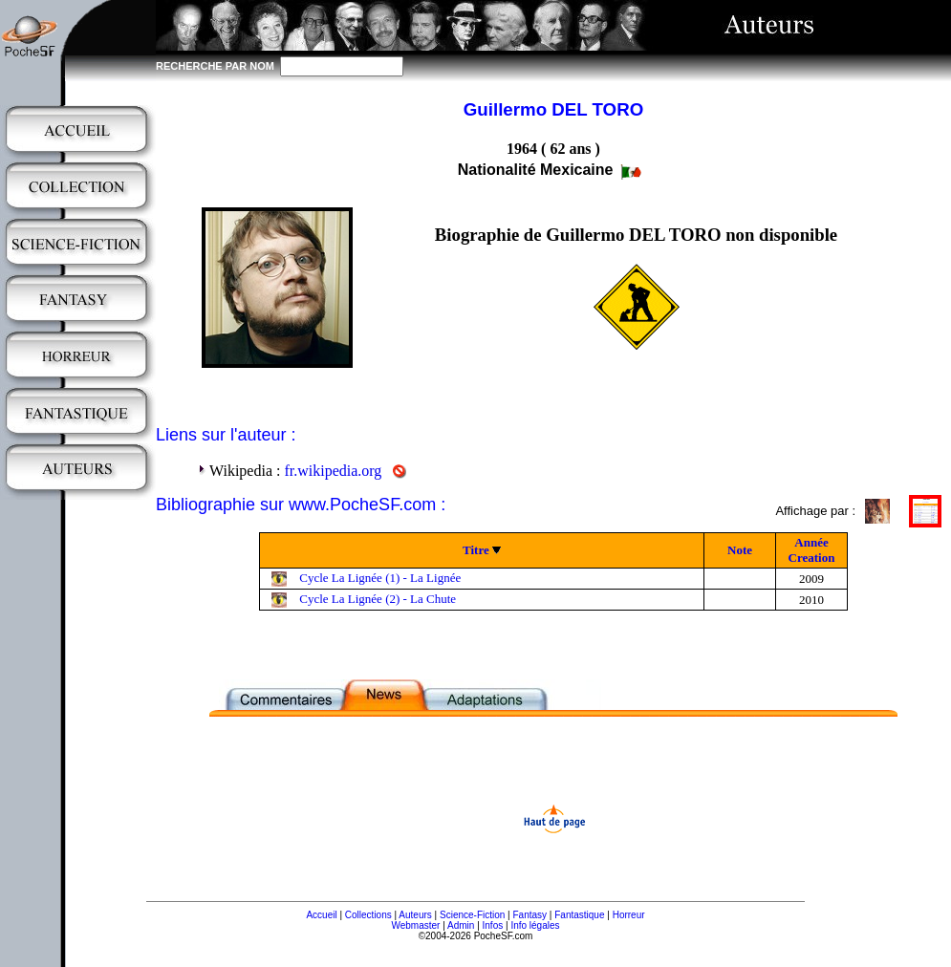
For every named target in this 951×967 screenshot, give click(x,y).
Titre (476, 550)
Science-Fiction (472, 915)
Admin (460, 925)
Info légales (534, 925)
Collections (368, 915)
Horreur (629, 915)
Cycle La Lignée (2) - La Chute (377, 598)
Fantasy (530, 915)
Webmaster (415, 925)
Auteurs (415, 915)
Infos (493, 925)
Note (739, 550)
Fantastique (579, 915)
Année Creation (812, 550)
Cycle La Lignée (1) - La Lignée (380, 577)
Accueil (321, 915)
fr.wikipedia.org (332, 470)
